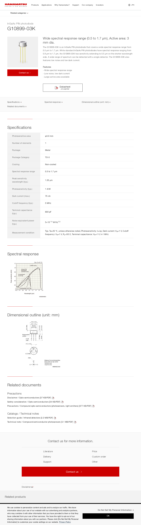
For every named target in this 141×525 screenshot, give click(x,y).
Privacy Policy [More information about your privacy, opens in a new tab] (65, 522)
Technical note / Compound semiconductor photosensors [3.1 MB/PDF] (40, 422)
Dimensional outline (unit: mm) (95, 102)
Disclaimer (26, 487)
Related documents (16, 107)
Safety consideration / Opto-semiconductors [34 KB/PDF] (33, 402)
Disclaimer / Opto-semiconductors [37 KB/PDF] (29, 398)
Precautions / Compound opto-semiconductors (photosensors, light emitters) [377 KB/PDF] (49, 406)
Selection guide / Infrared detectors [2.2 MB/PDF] (30, 418)
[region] (70, 514)
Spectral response (53, 102)
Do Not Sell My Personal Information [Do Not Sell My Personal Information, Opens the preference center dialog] (115, 510)
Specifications (13, 102)
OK (108, 516)
